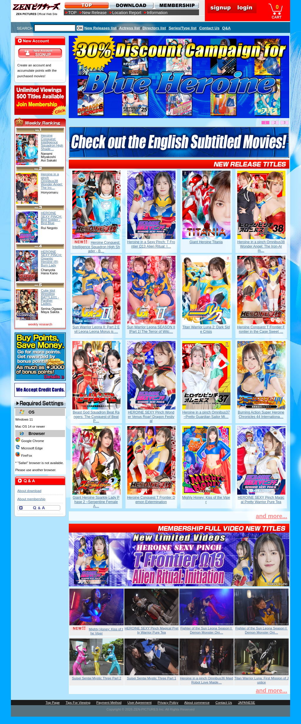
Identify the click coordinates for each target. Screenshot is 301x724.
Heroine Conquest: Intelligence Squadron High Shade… (52, 142)
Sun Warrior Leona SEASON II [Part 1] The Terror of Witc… (151, 329)
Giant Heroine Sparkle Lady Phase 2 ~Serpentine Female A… (96, 501)
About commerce (197, 702)
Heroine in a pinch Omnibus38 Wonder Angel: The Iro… (52, 180)
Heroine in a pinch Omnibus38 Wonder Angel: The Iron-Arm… (261, 246)
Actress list (129, 28)
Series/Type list (182, 28)
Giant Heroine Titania (206, 242)
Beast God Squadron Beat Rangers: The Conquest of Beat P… (96, 416)
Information (157, 12)
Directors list (154, 28)
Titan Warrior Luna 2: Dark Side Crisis (206, 329)
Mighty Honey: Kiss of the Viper (206, 499)
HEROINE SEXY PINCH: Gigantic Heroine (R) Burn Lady (51, 258)
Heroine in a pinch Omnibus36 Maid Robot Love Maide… (206, 680)
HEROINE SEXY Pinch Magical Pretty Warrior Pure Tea (261, 499)
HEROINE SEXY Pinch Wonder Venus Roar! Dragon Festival (151, 416)
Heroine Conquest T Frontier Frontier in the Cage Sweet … (261, 329)
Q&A (226, 28)
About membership (31, 499)
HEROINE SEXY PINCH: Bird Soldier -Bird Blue (51, 218)
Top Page (53, 702)
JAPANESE (246, 702)
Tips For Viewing (78, 702)
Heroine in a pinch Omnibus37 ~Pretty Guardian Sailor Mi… (206, 414)
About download (29, 491)
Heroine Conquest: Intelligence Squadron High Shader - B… (96, 247)
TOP (72, 12)
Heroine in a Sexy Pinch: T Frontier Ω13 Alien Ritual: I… (151, 244)
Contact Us (209, 28)
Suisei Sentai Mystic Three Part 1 (151, 678)
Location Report (126, 12)
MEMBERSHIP (176, 5)
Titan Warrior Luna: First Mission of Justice (261, 680)
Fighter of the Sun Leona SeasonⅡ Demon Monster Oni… (206, 630)
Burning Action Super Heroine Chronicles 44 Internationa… (261, 414)
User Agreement (140, 702)
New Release (94, 12)
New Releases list (100, 28)
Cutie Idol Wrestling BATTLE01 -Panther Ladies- (50, 297)
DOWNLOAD (131, 5)
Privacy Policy (168, 702)
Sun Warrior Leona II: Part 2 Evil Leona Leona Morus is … (96, 329)
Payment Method (108, 702)
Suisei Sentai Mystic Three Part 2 (96, 678)
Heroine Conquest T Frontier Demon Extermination (151, 499)
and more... (271, 516)
